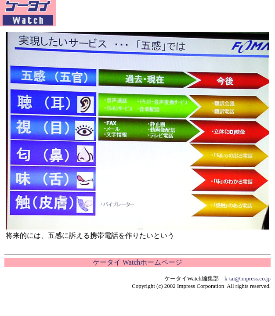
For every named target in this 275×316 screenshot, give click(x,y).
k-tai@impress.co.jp (247, 278)
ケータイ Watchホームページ (137, 262)
